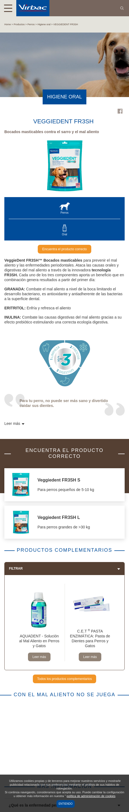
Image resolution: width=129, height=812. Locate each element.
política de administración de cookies (91, 796)
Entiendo (66, 803)
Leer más (39, 657)
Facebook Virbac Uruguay (120, 111)
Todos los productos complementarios (64, 679)
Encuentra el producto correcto (64, 249)
